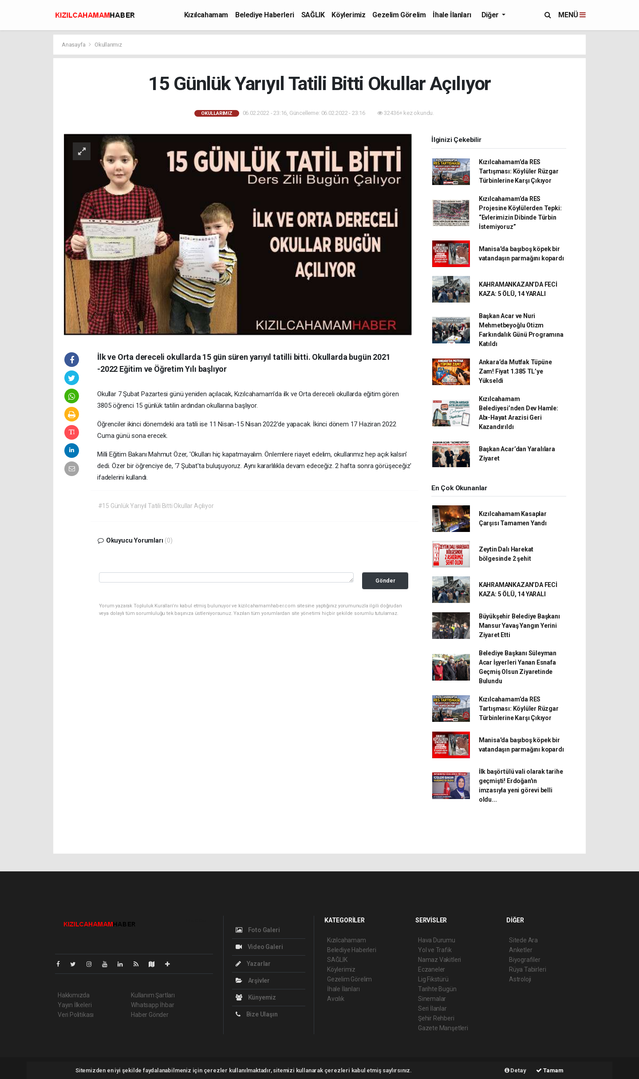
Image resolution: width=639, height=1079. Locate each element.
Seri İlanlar (432, 1008)
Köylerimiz (348, 15)
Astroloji (520, 979)
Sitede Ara (523, 940)
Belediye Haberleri (264, 15)
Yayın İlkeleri (74, 1004)
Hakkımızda (74, 995)
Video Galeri (259, 946)
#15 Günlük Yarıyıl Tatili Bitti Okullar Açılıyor (156, 505)
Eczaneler (431, 969)
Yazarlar (253, 963)
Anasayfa (74, 44)
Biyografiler (524, 959)
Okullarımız (108, 44)
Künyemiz (256, 997)
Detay (515, 1070)
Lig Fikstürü (433, 979)
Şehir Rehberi (436, 1018)
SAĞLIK (313, 15)
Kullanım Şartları (153, 995)
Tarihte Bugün (437, 988)
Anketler (520, 949)
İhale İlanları (452, 15)
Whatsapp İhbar (152, 1004)
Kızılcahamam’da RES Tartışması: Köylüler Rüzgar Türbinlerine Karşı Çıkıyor (519, 171)
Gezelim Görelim (399, 15)
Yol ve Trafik (435, 949)
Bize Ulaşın (257, 1014)
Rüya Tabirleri (527, 969)
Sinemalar (432, 998)
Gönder (385, 580)
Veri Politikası (76, 1014)
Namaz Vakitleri (439, 959)
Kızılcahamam (206, 15)
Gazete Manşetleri (443, 1028)
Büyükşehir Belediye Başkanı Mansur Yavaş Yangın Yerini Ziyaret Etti (519, 625)
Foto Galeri (258, 929)
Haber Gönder (150, 1014)
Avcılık (335, 998)
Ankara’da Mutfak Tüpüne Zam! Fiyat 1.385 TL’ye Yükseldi (515, 371)
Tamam (550, 1070)
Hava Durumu (436, 940)
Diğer (491, 15)
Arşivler (253, 980)
